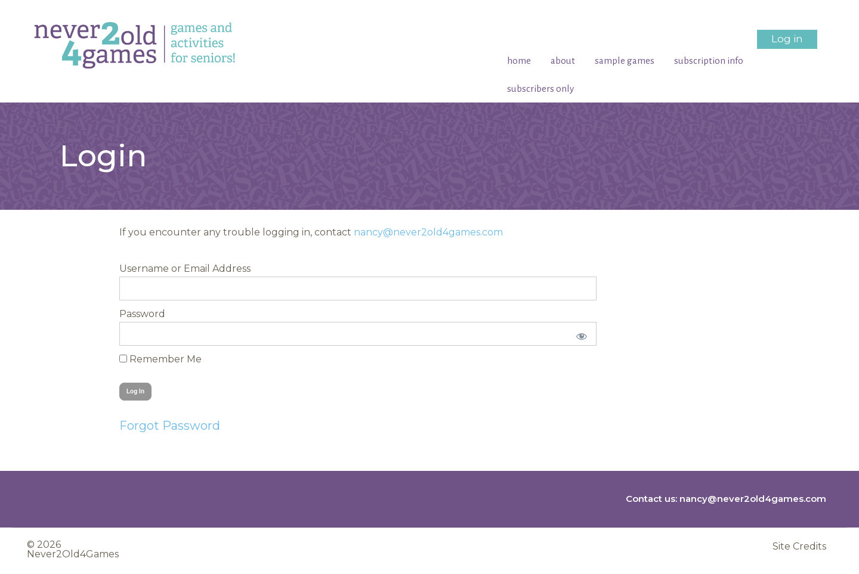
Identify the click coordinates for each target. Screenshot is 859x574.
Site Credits (799, 545)
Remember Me (160, 359)
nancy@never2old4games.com (428, 232)
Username (144, 268)
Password (142, 313)
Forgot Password (169, 425)
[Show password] (580, 334)
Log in (787, 39)
